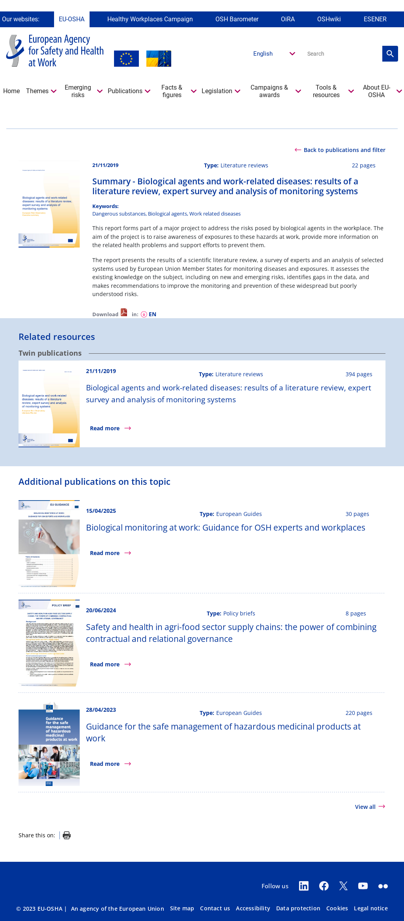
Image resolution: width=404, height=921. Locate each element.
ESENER (375, 19)
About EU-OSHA (376, 90)
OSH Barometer (236, 19)
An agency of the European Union (117, 908)
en (152, 314)
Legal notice (370, 908)
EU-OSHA (71, 19)
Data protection (298, 908)
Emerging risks (78, 90)
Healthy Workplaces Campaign (150, 19)
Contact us (215, 908)
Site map (182, 908)
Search (390, 54)
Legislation (217, 91)
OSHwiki (329, 19)
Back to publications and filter (344, 150)
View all (365, 806)
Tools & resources (326, 90)
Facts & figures (171, 90)
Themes (37, 91)
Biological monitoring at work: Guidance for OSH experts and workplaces (225, 527)
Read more (105, 428)
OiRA (288, 19)
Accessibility (253, 908)
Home (11, 91)
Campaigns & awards (269, 90)
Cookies (337, 908)
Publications (125, 91)
